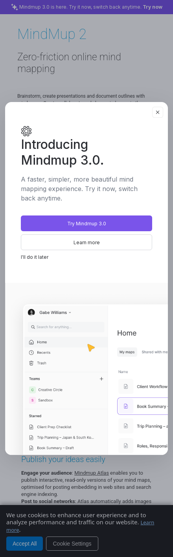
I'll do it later (34, 257)
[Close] (157, 112)
